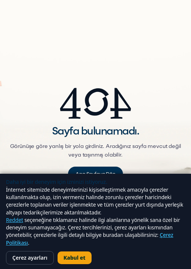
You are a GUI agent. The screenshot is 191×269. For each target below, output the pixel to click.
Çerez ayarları (29, 257)
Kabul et (75, 257)
